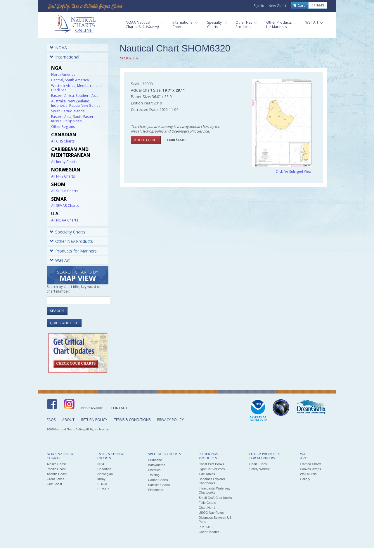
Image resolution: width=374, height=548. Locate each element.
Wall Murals (308, 474)
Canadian (104, 469)
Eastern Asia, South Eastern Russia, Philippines (73, 118)
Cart (299, 5)
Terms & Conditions (132, 419)
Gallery (305, 479)
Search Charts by (77, 276)
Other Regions (63, 126)
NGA (100, 464)
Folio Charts (207, 502)
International (64, 57)
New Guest (277, 5)
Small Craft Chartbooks (215, 497)
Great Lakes (55, 479)
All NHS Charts (63, 176)
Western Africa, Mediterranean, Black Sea (77, 87)
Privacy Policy (170, 419)
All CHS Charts (63, 141)
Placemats (155, 490)
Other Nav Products (71, 241)
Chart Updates (209, 532)
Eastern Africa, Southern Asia (74, 95)
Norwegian (105, 474)
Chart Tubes (258, 464)
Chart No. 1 (207, 507)
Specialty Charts (67, 232)
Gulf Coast (54, 484)
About (68, 419)
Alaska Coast (56, 464)
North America (63, 74)
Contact (119, 408)
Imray (101, 479)
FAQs (51, 419)
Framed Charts (310, 464)
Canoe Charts (158, 480)
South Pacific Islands (67, 111)
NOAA (58, 47)
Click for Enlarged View (293, 171)
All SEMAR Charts (65, 205)
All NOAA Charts (64, 220)
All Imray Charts (64, 161)
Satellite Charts (159, 485)
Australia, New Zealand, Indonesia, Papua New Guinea (76, 103)
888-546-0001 (92, 408)
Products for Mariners (73, 251)
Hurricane (155, 460)
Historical (154, 470)
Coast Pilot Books (211, 464)
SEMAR (103, 489)
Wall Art (60, 260)
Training (154, 475)
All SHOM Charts (64, 190)
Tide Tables (207, 474)
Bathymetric (156, 465)
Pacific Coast (56, 469)
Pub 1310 (205, 527)
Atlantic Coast (57, 474)
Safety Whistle (259, 469)
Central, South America (70, 80)
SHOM (102, 484)
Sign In (259, 5)
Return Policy (94, 419)
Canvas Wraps (310, 469)
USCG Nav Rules (211, 512)
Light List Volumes (212, 469)
